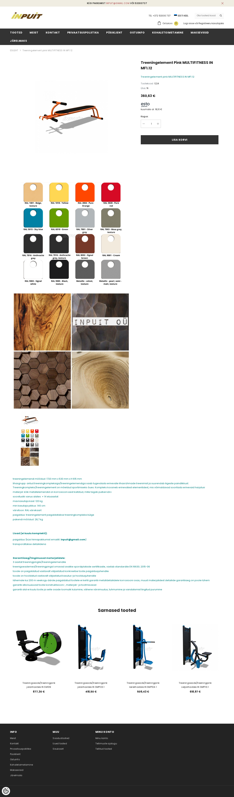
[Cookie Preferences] (6, 791)
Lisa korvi (179, 140)
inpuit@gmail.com (118, 3)
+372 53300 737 (162, 15)
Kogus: (144, 116)
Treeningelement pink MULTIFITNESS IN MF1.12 (47, 50)
